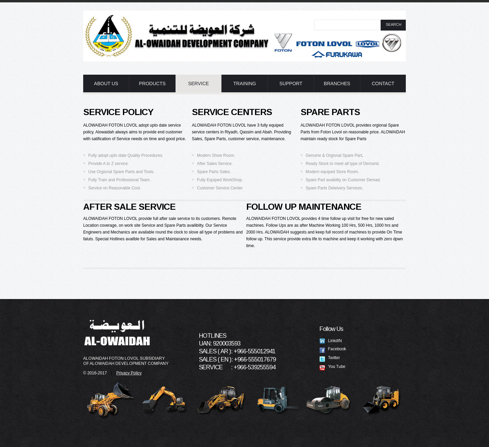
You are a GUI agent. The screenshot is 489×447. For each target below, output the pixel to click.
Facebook (333, 349)
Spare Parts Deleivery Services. (334, 188)
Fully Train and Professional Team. (119, 180)
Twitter (330, 357)
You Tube (332, 366)
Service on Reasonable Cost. (114, 188)
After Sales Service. (215, 163)
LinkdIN (331, 340)
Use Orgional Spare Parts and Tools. (121, 171)
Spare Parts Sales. (214, 171)
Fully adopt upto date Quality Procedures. (125, 155)
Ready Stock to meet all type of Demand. (343, 163)
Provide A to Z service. (108, 163)
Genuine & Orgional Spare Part (334, 155)
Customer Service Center (220, 188)
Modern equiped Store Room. (332, 171)
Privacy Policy (129, 373)
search (393, 24)
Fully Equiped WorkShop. (220, 180)
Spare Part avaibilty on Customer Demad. (343, 180)
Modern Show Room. (216, 155)
